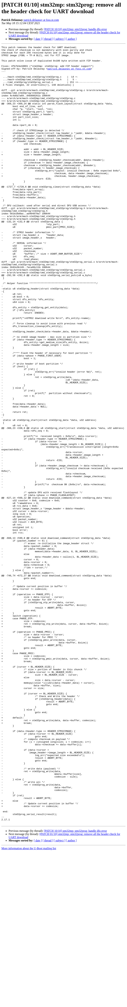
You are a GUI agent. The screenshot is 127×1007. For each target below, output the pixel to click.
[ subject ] (59, 38)
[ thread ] (48, 38)
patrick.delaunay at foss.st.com (41, 19)
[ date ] (38, 38)
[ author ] (71, 38)
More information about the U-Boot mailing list (28, 1003)
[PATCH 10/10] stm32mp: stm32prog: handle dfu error (75, 29)
